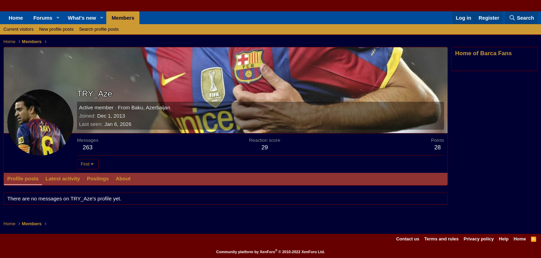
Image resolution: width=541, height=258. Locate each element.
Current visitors (18, 29)
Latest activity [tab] (63, 178)
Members (122, 18)
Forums (42, 18)
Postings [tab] (98, 178)
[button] (58, 17)
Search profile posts (99, 29)
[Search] (521, 17)
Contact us (407, 238)
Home (16, 18)
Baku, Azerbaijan (150, 107)
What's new (82, 18)
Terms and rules (441, 238)
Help (504, 238)
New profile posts (56, 29)
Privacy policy (479, 238)
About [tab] (123, 178)
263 (87, 147)
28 (437, 147)
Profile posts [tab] (23, 178)
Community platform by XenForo (270, 252)
